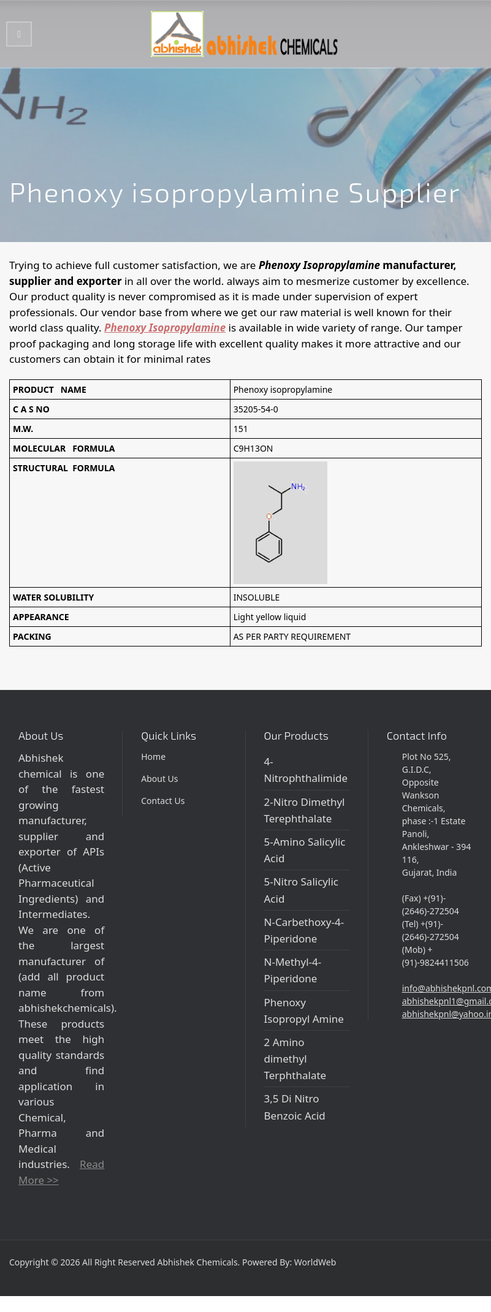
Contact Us (163, 800)
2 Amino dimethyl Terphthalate (295, 1058)
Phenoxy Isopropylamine (165, 327)
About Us (159, 778)
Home (153, 756)
